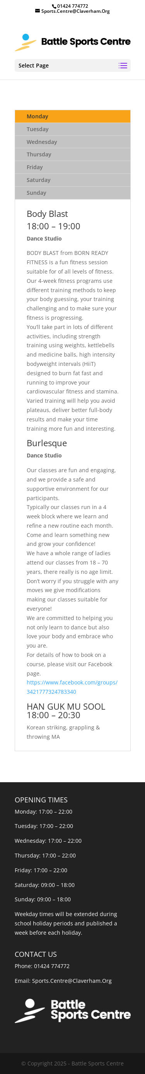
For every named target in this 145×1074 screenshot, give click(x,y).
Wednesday (42, 142)
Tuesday (38, 129)
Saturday (39, 180)
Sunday (36, 192)
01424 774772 (52, 966)
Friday (35, 167)
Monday (37, 116)
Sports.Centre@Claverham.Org (72, 980)
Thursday (39, 154)
